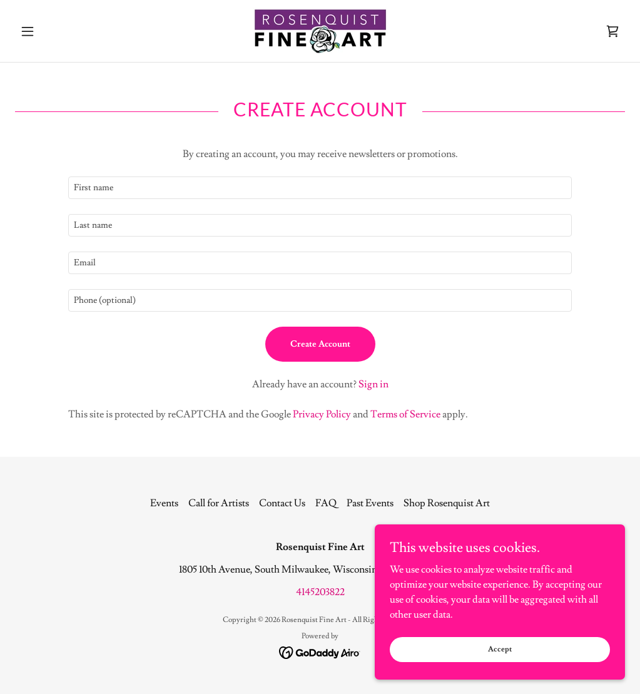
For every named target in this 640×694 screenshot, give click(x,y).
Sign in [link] (373, 384)
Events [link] (164, 503)
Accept (500, 649)
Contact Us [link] (282, 503)
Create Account (320, 344)
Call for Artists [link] (218, 503)
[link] (320, 31)
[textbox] (320, 187)
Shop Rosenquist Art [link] (447, 503)
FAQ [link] (326, 503)
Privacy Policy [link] (322, 414)
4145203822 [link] (320, 592)
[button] (60, 31)
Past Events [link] (370, 503)
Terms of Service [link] (405, 414)
